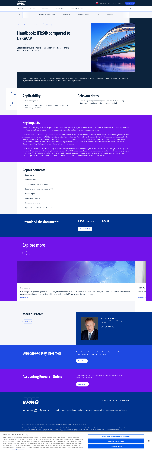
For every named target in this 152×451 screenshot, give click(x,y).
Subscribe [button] (81, 361)
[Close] (149, 441)
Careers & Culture (77, 9)
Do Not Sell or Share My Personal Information (111, 410)
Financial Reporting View (47, 15)
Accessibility (71, 410)
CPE (98, 15)
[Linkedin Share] (35, 410)
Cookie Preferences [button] (84, 410)
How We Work (59, 9)
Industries (45, 9)
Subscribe (120, 3)
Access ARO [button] (81, 384)
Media (114, 3)
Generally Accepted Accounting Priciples (30, 25)
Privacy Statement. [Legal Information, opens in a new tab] (18, 449)
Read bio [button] (108, 326)
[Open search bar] (131, 9)
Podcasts (110, 15)
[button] (97, 3)
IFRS (48, 25)
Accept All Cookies (116, 446)
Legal (57, 410)
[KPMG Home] (21, 3)
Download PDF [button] (85, 229)
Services (32, 9)
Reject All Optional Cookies (116, 441)
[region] (76, 441)
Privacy (63, 410)
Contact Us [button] (27, 321)
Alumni (109, 3)
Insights (21, 9)
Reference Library (83, 15)
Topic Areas (66, 15)
